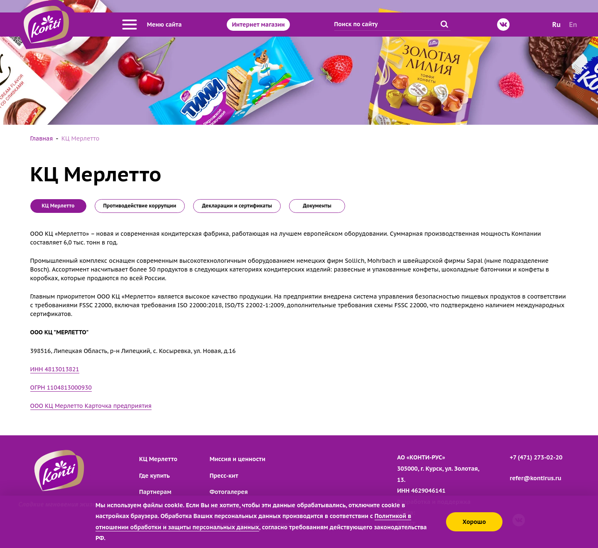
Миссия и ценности (237, 459)
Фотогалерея (229, 492)
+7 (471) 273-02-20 (536, 457)
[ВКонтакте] (503, 24)
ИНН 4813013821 (54, 369)
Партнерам (155, 492)
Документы (317, 205)
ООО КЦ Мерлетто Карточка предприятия (91, 406)
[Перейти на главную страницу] (46, 24)
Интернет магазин (258, 24)
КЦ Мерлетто (158, 459)
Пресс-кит (224, 475)
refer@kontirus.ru (535, 478)
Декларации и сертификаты (237, 205)
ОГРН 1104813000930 (61, 387)
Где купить (154, 475)
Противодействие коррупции (139, 205)
